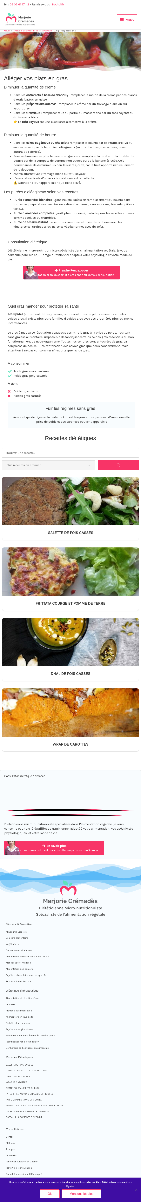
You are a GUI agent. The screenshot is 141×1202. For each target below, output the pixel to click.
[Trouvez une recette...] (70, 453)
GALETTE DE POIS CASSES (70, 532)
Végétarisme (12, 944)
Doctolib (58, 4)
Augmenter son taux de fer (20, 1017)
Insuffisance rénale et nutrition (22, 1041)
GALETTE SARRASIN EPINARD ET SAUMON (27, 1111)
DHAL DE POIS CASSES (70, 673)
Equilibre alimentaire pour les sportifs (26, 975)
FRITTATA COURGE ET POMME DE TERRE (70, 603)
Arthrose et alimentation (19, 1010)
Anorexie (10, 1004)
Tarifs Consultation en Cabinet (22, 1161)
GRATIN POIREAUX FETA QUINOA (22, 1088)
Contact (10, 1136)
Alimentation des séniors (19, 969)
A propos (10, 1149)
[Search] (118, 465)
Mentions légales (81, 1193)
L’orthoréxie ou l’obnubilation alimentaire (28, 1048)
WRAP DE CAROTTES (70, 744)
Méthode (10, 1143)
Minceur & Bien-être (17, 932)
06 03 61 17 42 (19, 4)
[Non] (136, 1190)
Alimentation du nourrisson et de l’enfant (28, 956)
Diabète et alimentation (18, 1023)
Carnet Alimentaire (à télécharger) (24, 1174)
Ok (50, 1193)
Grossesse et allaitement (19, 950)
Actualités (11, 1155)
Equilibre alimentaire (17, 938)
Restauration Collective (18, 981)
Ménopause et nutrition (18, 962)
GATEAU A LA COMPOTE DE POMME (24, 1117)
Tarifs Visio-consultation (19, 1167)
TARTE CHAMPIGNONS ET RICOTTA (24, 1099)
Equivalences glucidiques (19, 1029)
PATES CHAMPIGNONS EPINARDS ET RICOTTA (29, 1094)
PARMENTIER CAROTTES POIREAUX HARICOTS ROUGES (34, 1105)
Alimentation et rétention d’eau (22, 998)
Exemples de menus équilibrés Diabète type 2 (30, 1035)
